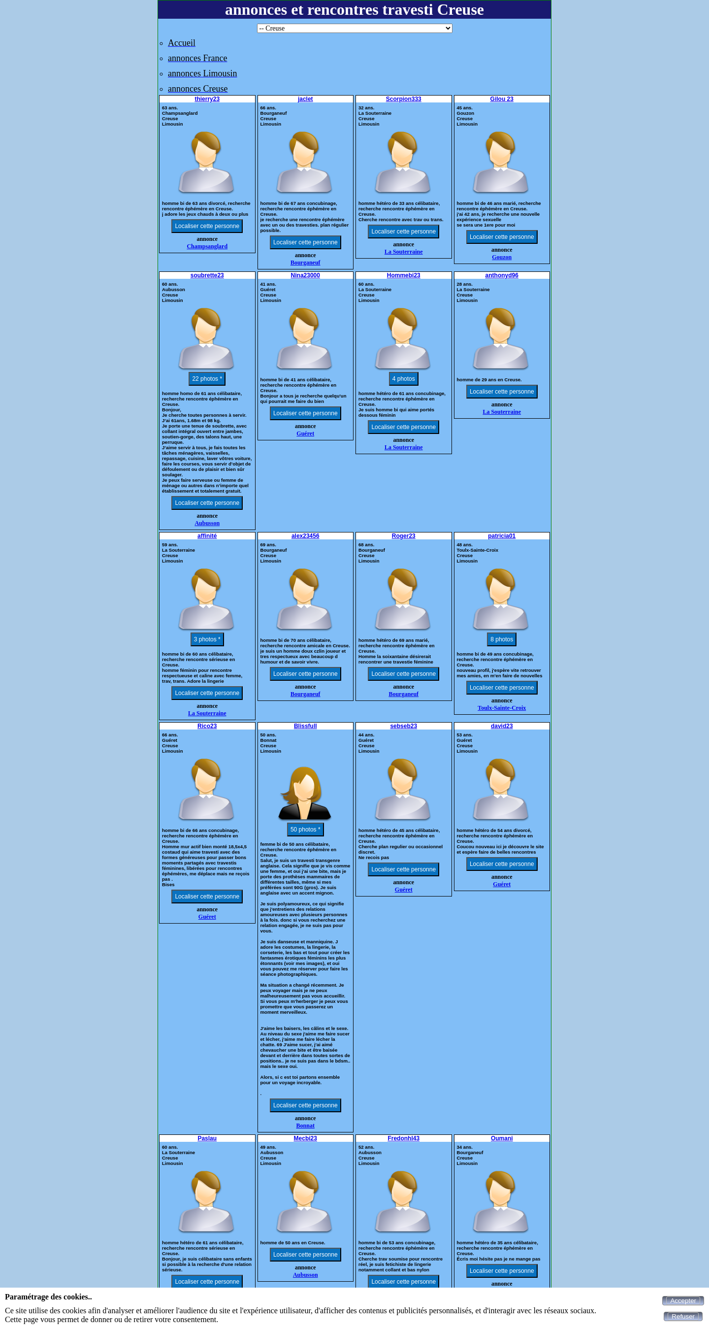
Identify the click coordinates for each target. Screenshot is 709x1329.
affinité (207, 535)
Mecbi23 (305, 1138)
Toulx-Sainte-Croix (502, 707)
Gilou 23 (502, 99)
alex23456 (305, 535)
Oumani (502, 1138)
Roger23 (404, 535)
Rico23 (207, 726)
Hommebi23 (403, 275)
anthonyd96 (501, 275)
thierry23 (207, 99)
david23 (502, 726)
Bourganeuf (305, 262)
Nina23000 (305, 275)
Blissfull (305, 726)
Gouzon (502, 257)
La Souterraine (404, 251)
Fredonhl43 (403, 1138)
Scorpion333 (403, 99)
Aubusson (207, 523)
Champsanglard (207, 246)
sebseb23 (403, 726)
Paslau (207, 1138)
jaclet (305, 99)
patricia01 (502, 535)
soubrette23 (207, 275)
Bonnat (305, 1125)
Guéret (305, 433)
